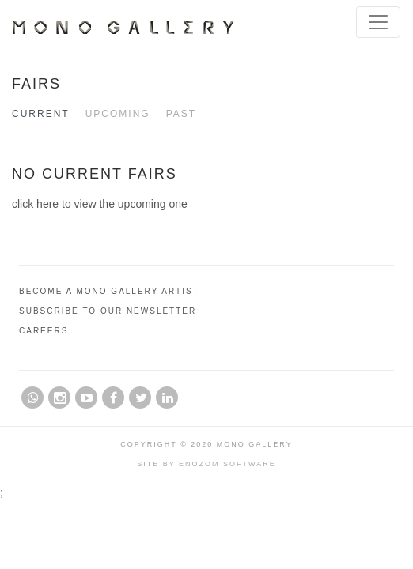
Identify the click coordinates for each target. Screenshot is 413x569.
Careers (43, 330)
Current (41, 113)
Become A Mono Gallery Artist (109, 291)
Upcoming (117, 113)
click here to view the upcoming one (100, 204)
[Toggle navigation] (378, 22)
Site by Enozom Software (206, 464)
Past (181, 113)
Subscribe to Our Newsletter (107, 311)
